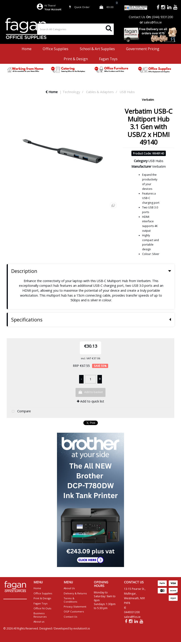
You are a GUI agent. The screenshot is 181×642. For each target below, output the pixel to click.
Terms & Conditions (70, 600)
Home (27, 48)
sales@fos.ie (153, 22)
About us (39, 621)
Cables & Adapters (100, 92)
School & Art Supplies (97, 48)
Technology (71, 92)
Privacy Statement (75, 606)
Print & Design (76, 58)
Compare (20, 411)
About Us (69, 588)
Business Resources (40, 615)
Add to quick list (90, 401)
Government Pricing (142, 48)
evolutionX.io (81, 628)
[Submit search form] (108, 28)
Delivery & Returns (75, 593)
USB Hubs (127, 92)
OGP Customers (74, 611)
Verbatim (148, 100)
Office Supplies (55, 48)
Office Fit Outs (42, 608)
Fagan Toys (108, 58)
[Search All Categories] (75, 29)
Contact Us (137, 17)
